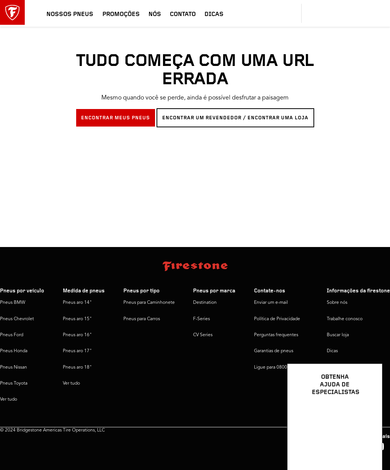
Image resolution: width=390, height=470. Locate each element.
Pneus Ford (11, 335)
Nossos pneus (69, 14)
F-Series (201, 319)
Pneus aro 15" (77, 319)
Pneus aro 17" (77, 351)
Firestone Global (344, 367)
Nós (155, 14)
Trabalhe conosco (345, 319)
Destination (205, 302)
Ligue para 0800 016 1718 (281, 367)
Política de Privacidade (277, 319)
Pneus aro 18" (77, 367)
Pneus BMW (12, 302)
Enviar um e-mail (271, 302)
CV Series (203, 335)
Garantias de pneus (273, 351)
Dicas (214, 14)
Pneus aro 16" (77, 335)
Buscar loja (338, 335)
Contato (183, 14)
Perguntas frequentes (276, 335)
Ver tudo (8, 399)
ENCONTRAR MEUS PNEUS (115, 117)
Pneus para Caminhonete (149, 302)
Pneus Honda (13, 351)
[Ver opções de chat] (367, 442)
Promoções (121, 14)
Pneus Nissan (13, 367)
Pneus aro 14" (77, 302)
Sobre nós (337, 302)
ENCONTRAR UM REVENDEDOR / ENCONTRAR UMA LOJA (235, 117)
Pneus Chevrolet (17, 319)
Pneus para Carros (141, 319)
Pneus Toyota (13, 383)
